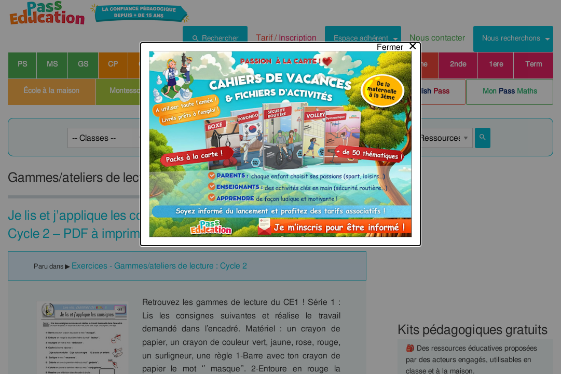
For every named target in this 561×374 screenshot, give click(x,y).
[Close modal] (397, 14)
